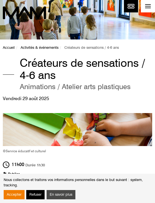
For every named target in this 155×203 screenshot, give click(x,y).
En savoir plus (61, 195)
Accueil (9, 48)
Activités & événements (39, 48)
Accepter (14, 195)
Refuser (35, 195)
